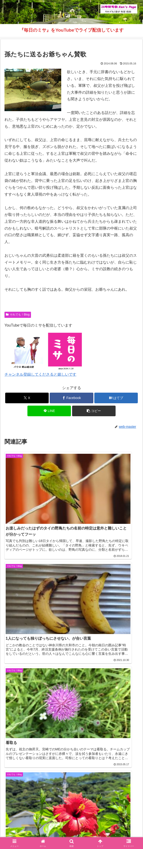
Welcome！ (25, 827)
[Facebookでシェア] (71, 398)
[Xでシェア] (27, 398)
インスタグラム (118, 827)
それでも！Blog (18, 314)
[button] (94, 411)
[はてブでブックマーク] (116, 398)
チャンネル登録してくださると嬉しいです (40, 374)
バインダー (106, 834)
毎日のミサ (36, 834)
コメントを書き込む (71, 761)
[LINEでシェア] (49, 411)
